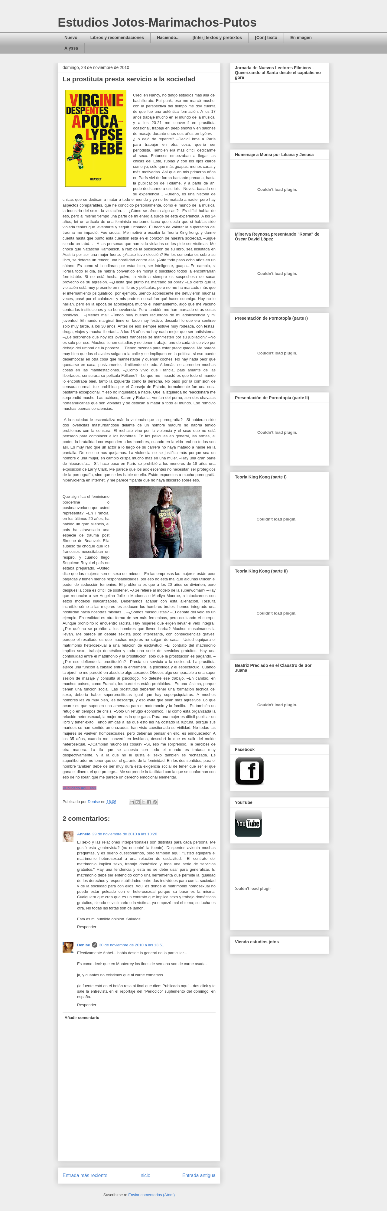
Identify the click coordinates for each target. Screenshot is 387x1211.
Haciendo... (168, 37)
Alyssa (71, 48)
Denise (83, 945)
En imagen (301, 37)
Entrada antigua (199, 1175)
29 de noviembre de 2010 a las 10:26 (124, 834)
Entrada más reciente (85, 1175)
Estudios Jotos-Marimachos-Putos (157, 22)
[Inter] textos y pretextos (217, 37)
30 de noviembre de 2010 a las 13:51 (131, 945)
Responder (86, 927)
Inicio (144, 1175)
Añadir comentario (82, 1017)
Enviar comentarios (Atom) (151, 1195)
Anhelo (83, 834)
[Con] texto (266, 37)
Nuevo (70, 37)
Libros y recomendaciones (117, 37)
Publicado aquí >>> (79, 788)
